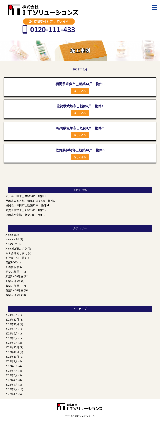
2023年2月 (11, 342)
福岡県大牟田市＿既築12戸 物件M (27, 205)
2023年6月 (11, 328)
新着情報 (10, 267)
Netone (9, 234)
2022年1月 (11, 394)
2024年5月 (11, 314)
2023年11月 (12, 324)
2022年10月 (12, 356)
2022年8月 (11, 366)
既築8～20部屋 (14, 290)
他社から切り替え (16, 257)
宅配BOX (11, 262)
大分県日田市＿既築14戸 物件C (25, 196)
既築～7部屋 (12, 295)
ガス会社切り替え (16, 253)
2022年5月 (11, 375)
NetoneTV (11, 243)
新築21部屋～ (13, 271)
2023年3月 (11, 338)
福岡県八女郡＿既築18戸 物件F (25, 214)
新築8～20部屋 (14, 276)
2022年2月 (11, 389)
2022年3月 (11, 384)
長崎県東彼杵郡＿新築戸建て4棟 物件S (30, 200)
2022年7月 (11, 370)
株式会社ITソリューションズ (82, 416)
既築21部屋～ (13, 285)
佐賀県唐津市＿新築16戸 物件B (25, 210)
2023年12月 (12, 319)
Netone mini (12, 239)
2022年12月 (12, 347)
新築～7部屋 (12, 281)
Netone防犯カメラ (16, 248)
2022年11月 (12, 352)
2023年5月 (11, 333)
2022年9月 (11, 361)
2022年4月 (11, 380)
